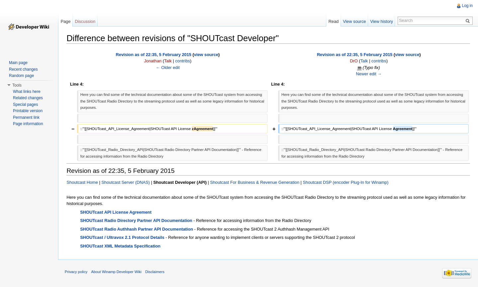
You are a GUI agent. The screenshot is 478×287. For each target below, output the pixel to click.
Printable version (27, 110)
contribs (182, 60)
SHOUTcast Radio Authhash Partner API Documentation (136, 229)
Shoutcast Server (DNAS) (126, 182)
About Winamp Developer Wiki (117, 272)
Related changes (28, 98)
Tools (17, 85)
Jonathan (153, 60)
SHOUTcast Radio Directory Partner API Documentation (136, 220)
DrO (354, 60)
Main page (18, 62)
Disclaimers (155, 272)
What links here (26, 91)
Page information (28, 123)
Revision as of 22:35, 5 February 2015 (154, 54)
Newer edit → (369, 73)
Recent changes (23, 69)
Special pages (25, 104)
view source (206, 54)
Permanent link (26, 117)
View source (354, 21)
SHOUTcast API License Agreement (116, 211)
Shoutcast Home (82, 182)
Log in (467, 5)
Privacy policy (76, 272)
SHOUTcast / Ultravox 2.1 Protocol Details (122, 237)
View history (381, 21)
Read (333, 21)
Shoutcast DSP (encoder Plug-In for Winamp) (346, 182)
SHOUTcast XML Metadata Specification (120, 246)
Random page (21, 75)
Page (66, 21)
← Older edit (168, 67)
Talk (168, 60)
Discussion (85, 21)
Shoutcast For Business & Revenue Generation (254, 182)
